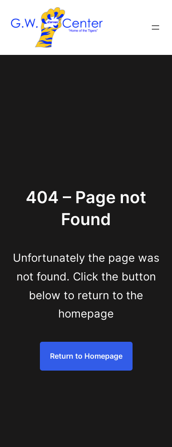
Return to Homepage (86, 356)
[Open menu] (155, 27)
